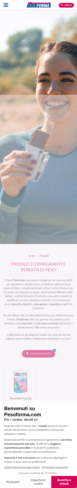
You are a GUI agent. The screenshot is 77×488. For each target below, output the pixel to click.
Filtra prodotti (40, 352)
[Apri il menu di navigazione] (5, 4)
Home (31, 255)
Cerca (66, 5)
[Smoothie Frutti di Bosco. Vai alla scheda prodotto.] (20, 387)
